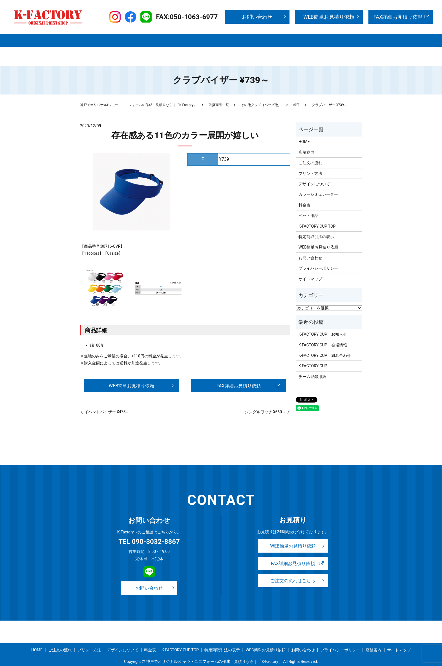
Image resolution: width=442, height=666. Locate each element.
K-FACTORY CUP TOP (336, 40)
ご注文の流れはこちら (293, 572)
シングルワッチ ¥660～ (265, 401)
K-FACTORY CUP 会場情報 (323, 334)
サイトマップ (273, 49)
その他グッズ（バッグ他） (261, 94)
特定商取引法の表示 (102, 49)
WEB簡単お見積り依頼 (328, 17)
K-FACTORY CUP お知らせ (323, 323)
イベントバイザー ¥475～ (106, 401)
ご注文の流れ (175, 40)
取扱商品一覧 (142, 40)
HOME (90, 40)
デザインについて (246, 40)
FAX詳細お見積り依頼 (398, 17)
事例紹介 (300, 40)
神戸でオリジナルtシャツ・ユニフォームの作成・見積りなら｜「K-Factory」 (138, 94)
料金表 (277, 40)
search (294, 49)
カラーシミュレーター (318, 183)
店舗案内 (113, 40)
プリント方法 (209, 40)
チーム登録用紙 (312, 366)
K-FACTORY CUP (313, 355)
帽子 (296, 94)
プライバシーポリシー (149, 49)
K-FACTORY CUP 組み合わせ (325, 344)
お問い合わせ (257, 17)
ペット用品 (308, 205)
